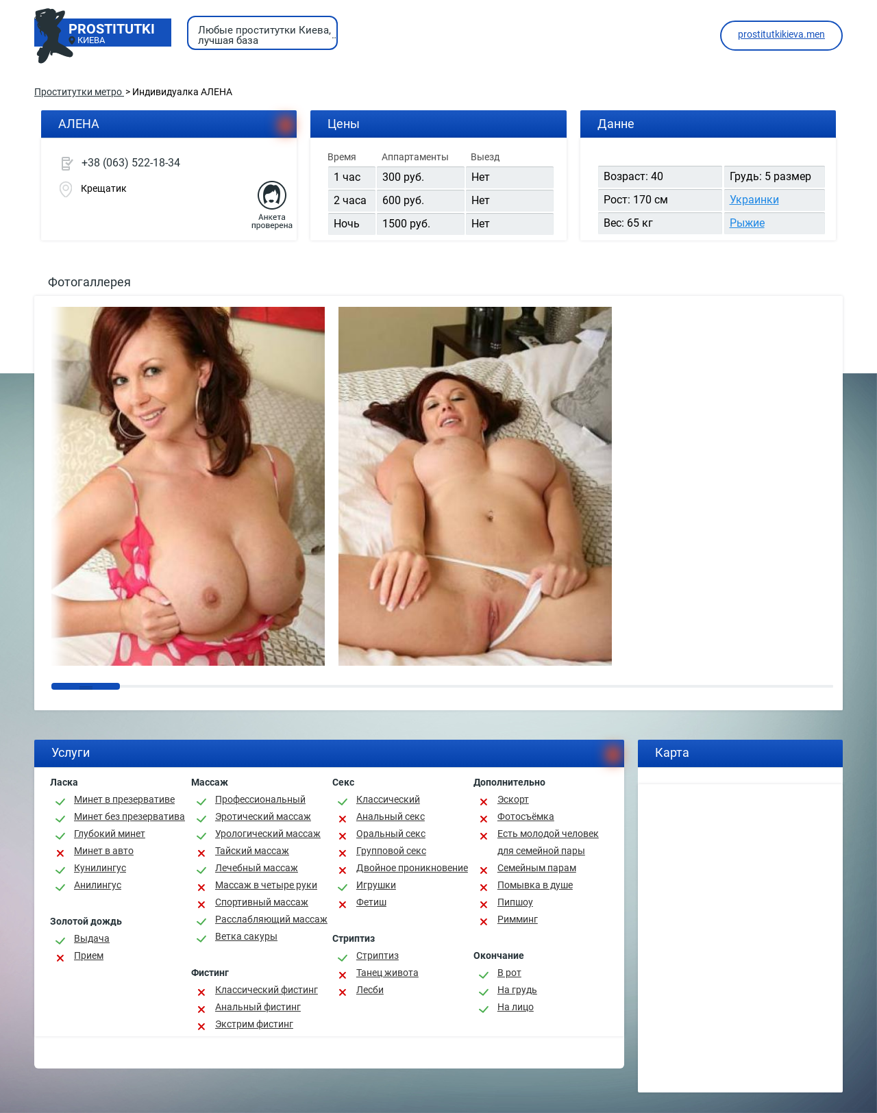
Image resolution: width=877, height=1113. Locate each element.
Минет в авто (104, 850)
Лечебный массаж (256, 867)
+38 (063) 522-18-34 (131, 162)
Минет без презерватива (129, 816)
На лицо (515, 1006)
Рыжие (747, 222)
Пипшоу (515, 902)
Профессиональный (260, 799)
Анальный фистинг (258, 1006)
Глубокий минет (109, 833)
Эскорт (513, 799)
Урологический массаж (268, 833)
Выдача (92, 938)
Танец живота (387, 972)
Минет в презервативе (124, 799)
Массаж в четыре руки (266, 884)
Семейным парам (536, 867)
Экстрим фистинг (254, 1023)
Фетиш (371, 902)
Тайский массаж (252, 850)
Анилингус (97, 884)
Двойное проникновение (412, 867)
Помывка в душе (535, 884)
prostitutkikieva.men (781, 34)
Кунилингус (100, 867)
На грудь (517, 989)
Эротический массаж (263, 816)
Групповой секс (391, 850)
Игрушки (376, 884)
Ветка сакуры (246, 936)
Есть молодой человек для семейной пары (548, 842)
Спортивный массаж (261, 902)
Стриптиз (377, 955)
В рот (509, 972)
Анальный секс (390, 816)
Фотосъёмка (525, 816)
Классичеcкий (388, 799)
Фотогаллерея (89, 282)
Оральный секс (390, 833)
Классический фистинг (266, 989)
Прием (88, 955)
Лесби (370, 989)
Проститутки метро (79, 91)
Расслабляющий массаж (271, 919)
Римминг (517, 919)
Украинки (754, 199)
